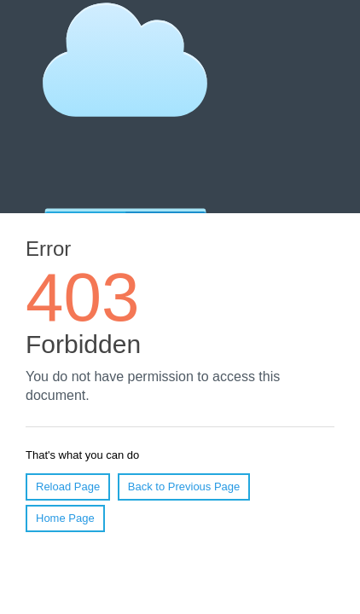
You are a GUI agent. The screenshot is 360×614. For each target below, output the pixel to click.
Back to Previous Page (184, 486)
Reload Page (68, 486)
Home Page (65, 518)
